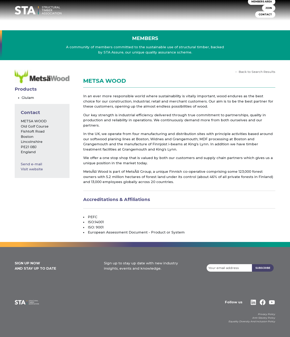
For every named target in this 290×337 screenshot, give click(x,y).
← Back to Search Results (255, 72)
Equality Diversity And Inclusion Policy (252, 321)
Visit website (32, 169)
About (126, 22)
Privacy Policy (266, 314)
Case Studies (265, 22)
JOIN (268, 7)
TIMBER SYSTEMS (168, 22)
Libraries (244, 22)
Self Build (192, 22)
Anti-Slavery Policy (263, 317)
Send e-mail (31, 164)
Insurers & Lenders (218, 22)
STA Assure (144, 22)
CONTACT (265, 14)
